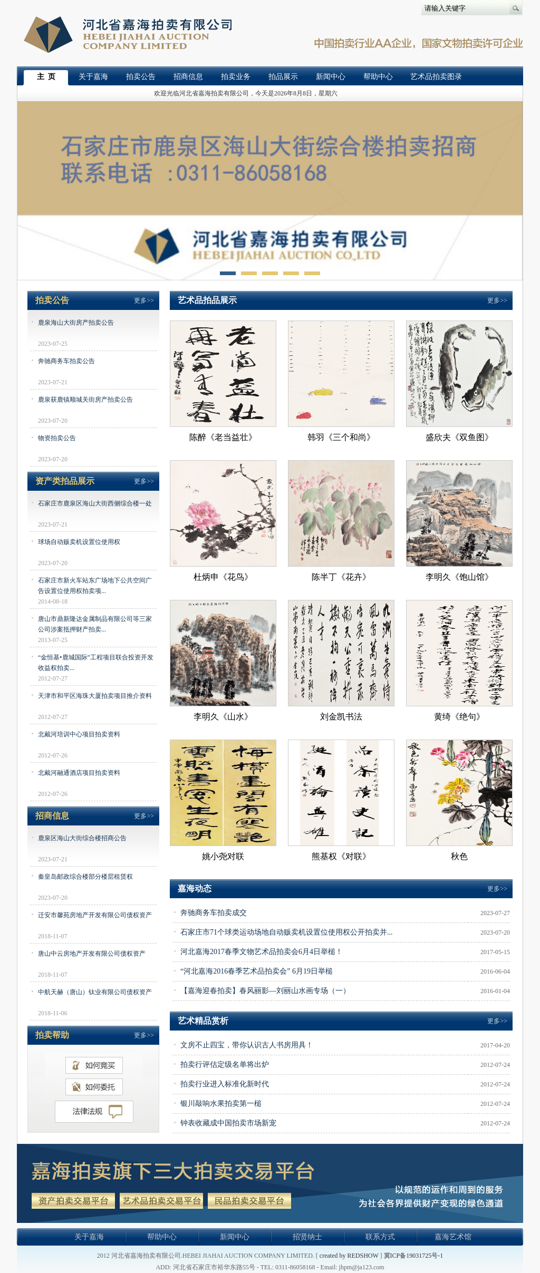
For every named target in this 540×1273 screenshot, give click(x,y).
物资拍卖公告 (57, 438)
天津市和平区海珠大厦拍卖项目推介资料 (95, 695)
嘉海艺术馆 (453, 1237)
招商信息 (188, 77)
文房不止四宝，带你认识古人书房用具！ (246, 1045)
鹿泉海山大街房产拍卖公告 (76, 322)
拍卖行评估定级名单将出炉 (224, 1064)
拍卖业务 (235, 77)
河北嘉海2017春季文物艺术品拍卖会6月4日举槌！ (261, 952)
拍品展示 (283, 77)
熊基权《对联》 (341, 856)
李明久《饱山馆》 (459, 576)
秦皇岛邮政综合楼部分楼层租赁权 (85, 876)
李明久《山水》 (223, 716)
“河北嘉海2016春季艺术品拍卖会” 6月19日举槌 (256, 971)
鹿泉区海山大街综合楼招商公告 (82, 838)
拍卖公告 (141, 77)
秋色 (459, 856)
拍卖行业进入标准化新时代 (224, 1084)
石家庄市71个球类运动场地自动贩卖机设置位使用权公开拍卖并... (286, 932)
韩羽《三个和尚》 (341, 437)
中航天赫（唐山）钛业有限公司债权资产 (95, 992)
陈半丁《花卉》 (341, 576)
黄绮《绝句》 (459, 716)
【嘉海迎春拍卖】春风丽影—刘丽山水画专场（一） (265, 991)
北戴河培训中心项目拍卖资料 (79, 734)
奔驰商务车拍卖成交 (213, 913)
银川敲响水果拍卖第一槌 (221, 1103)
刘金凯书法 (341, 716)
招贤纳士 (307, 1237)
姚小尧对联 (223, 856)
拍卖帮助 (52, 1035)
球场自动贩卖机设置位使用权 (79, 542)
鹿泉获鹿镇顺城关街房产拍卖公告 (85, 399)
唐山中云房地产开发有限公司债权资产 (92, 953)
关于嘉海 (93, 77)
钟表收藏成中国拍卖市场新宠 (228, 1123)
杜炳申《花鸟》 (223, 576)
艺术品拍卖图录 (436, 77)
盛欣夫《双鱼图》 (459, 437)
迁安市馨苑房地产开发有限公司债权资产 (95, 915)
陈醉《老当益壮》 (223, 437)
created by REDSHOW (349, 1255)
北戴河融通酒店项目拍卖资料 (79, 772)
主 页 (46, 77)
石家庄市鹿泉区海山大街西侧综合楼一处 (95, 503)
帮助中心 (378, 77)
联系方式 (380, 1237)
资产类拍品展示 (64, 481)
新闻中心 (330, 77)
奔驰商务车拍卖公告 (66, 361)
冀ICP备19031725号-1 (413, 1255)
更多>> (144, 300)
